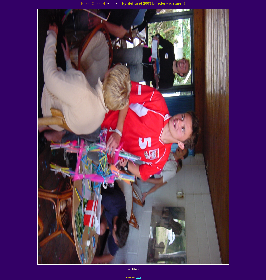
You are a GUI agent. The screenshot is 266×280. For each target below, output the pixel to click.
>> (98, 3)
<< (88, 3)
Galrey (138, 278)
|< (82, 3)
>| (103, 3)
